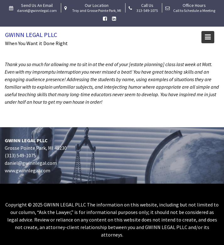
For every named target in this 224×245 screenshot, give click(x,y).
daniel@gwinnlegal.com (31, 163)
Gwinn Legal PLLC (31, 35)
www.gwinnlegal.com (27, 170)
